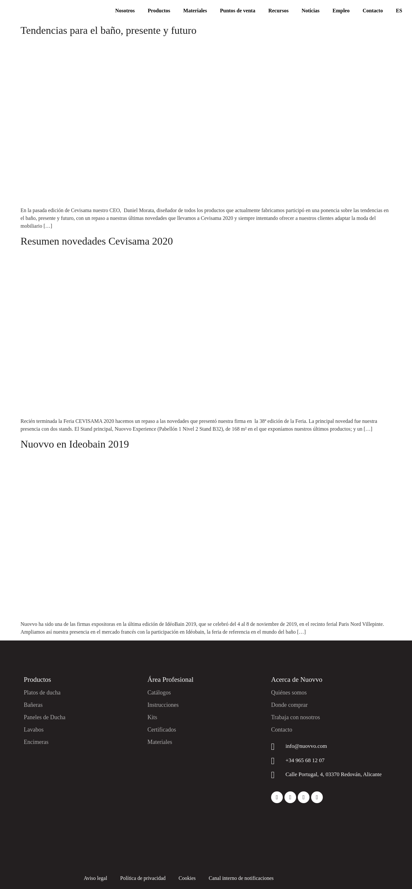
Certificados (161, 729)
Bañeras (33, 705)
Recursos (278, 10)
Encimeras (36, 742)
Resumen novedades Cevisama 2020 (97, 241)
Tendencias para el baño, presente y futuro (109, 30)
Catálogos (159, 692)
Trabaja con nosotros (295, 717)
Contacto (373, 10)
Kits (152, 717)
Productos (159, 10)
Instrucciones (163, 705)
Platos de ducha (42, 692)
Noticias (311, 10)
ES (399, 10)
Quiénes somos (289, 692)
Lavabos (34, 729)
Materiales (195, 10)
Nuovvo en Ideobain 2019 (75, 444)
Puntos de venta (237, 10)
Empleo (341, 10)
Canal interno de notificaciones (241, 878)
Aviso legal (95, 878)
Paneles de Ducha (44, 717)
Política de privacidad (143, 878)
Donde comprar (289, 705)
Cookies (187, 878)
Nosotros (125, 10)
